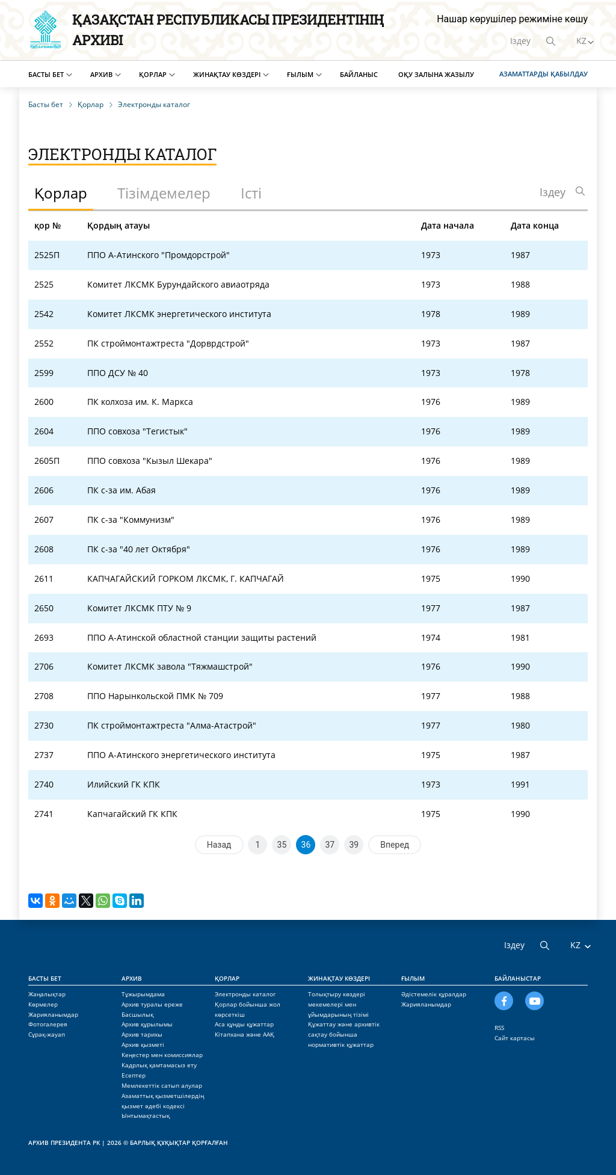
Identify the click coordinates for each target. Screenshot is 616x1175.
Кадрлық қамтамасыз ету (159, 1065)
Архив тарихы (142, 1034)
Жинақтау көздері (226, 74)
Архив (101, 74)
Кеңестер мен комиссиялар (162, 1054)
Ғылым (300, 74)
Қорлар (153, 74)
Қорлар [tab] (60, 193)
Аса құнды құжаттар (244, 1024)
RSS (499, 1027)
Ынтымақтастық (146, 1115)
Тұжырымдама (143, 994)
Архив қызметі (143, 1044)
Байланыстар (517, 978)
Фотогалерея (47, 1024)
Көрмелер (43, 1004)
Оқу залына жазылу (436, 74)
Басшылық (137, 1014)
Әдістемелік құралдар (433, 994)
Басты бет (46, 74)
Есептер (134, 1075)
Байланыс (359, 74)
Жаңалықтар (47, 994)
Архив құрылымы (147, 1024)
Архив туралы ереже (152, 1004)
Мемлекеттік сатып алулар (162, 1085)
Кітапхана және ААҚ (244, 1034)
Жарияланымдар (53, 1014)
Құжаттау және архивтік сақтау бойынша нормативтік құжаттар (344, 1034)
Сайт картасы (514, 1038)
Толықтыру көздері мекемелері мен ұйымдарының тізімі (338, 1004)
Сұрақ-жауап (46, 1034)
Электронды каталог (245, 994)
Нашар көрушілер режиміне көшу (512, 19)
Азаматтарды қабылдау (543, 73)
